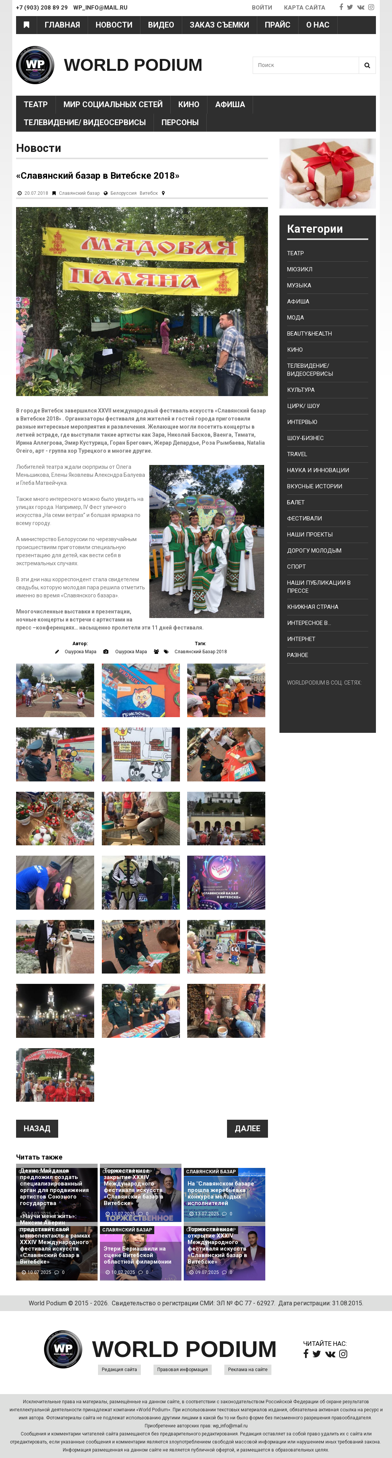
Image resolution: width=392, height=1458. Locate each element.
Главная (62, 24)
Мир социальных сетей (113, 104)
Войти (262, 7)
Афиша (230, 104)
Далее (247, 1128)
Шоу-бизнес (305, 438)
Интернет (301, 639)
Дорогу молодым (314, 550)
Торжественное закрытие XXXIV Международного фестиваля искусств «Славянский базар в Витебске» (133, 1187)
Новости (114, 24)
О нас (318, 24)
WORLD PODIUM (133, 65)
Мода (295, 317)
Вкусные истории (314, 486)
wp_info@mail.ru (230, 1426)
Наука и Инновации (318, 470)
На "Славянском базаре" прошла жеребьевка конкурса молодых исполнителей (222, 1194)
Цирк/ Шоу (303, 406)
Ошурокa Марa (80, 651)
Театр (36, 104)
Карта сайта (304, 7)
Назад (37, 1128)
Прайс (278, 24)
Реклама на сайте (248, 1369)
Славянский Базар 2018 (201, 651)
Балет (296, 502)
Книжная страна (312, 606)
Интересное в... (309, 623)
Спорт (296, 566)
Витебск (149, 193)
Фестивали (304, 518)
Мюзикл (299, 269)
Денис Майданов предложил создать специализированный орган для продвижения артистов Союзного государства (54, 1187)
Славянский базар (79, 193)
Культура (301, 390)
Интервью (302, 422)
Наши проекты (310, 534)
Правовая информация (182, 1369)
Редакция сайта (119, 1369)
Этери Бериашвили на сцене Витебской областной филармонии (138, 1255)
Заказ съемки (219, 24)
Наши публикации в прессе (319, 586)
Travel (297, 454)
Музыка (299, 285)
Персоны (180, 122)
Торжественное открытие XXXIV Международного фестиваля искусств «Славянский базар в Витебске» (217, 1245)
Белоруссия (124, 193)
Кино (188, 104)
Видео (161, 24)
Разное (297, 655)
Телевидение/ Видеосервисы (85, 122)
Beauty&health (309, 333)
